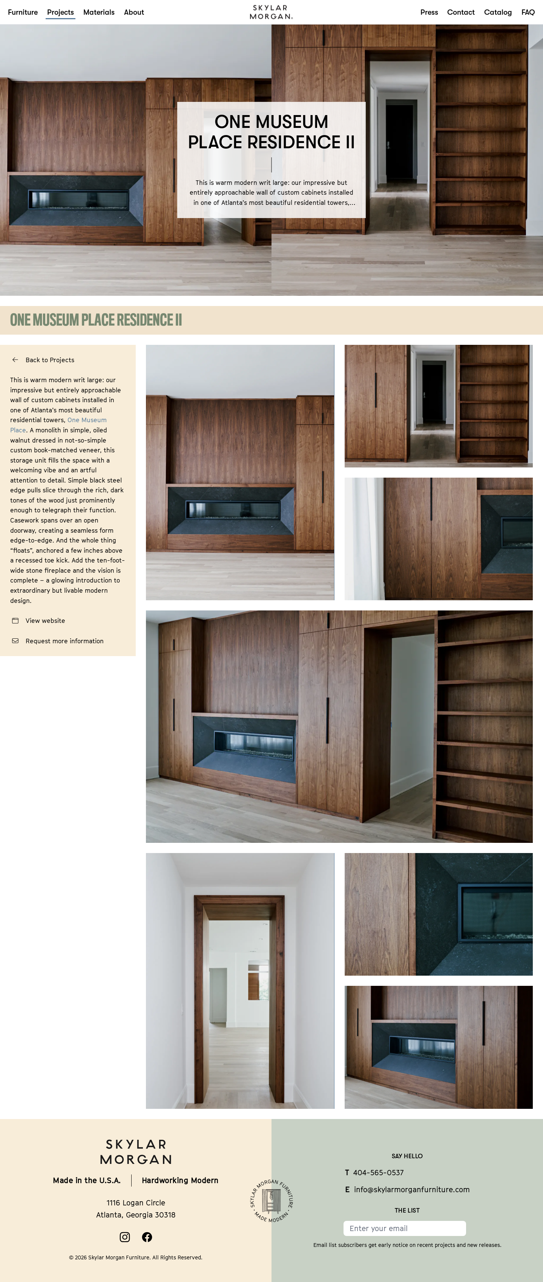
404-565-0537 (374, 1172)
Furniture (23, 12)
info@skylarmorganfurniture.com (407, 1189)
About (134, 12)
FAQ (528, 12)
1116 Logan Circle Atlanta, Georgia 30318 (136, 1208)
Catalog (498, 12)
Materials (99, 12)
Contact (461, 12)
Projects (60, 12)
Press (429, 12)
